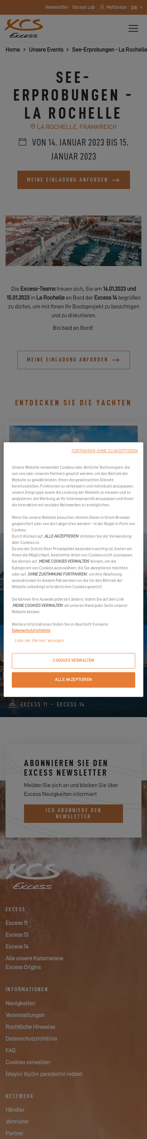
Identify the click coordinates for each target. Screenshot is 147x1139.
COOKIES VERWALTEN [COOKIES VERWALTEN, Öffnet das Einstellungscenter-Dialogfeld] (73, 660)
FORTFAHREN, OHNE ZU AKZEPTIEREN (105, 451)
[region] (73, 569)
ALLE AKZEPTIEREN (73, 680)
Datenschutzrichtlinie (31, 631)
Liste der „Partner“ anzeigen (39, 641)
